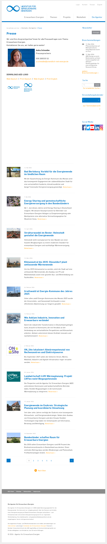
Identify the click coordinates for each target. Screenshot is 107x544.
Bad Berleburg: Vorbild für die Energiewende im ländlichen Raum (48, 173)
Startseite (24, 28)
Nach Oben (42, 471)
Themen (53, 17)
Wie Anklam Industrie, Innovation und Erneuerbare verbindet (44, 319)
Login (78, 5)
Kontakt (84, 5)
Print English (52, 79)
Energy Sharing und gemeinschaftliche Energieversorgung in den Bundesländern (46, 202)
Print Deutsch (25, 79)
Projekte (67, 17)
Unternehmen (12, 526)
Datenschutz (27, 491)
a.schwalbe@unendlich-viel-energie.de (52, 61)
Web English (39, 79)
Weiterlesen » (67, 187)
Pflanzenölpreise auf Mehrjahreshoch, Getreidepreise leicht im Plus (93, 48)
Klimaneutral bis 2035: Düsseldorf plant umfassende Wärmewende (45, 263)
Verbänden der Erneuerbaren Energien (34, 526)
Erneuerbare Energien (34, 17)
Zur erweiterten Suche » (91, 88)
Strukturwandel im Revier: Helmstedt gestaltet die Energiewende (44, 234)
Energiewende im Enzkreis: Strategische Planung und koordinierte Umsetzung (46, 406)
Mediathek (81, 17)
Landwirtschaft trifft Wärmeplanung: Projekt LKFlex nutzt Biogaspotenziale (48, 377)
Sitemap (18, 491)
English (99, 5)
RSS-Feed (11, 491)
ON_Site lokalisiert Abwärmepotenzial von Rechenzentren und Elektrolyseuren (47, 351)
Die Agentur (97, 17)
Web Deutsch (12, 79)
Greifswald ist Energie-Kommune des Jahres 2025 (48, 292)
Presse (40, 28)
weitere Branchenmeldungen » (90, 72)
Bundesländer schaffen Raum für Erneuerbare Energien (42, 438)
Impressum (36, 491)
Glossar (92, 5)
